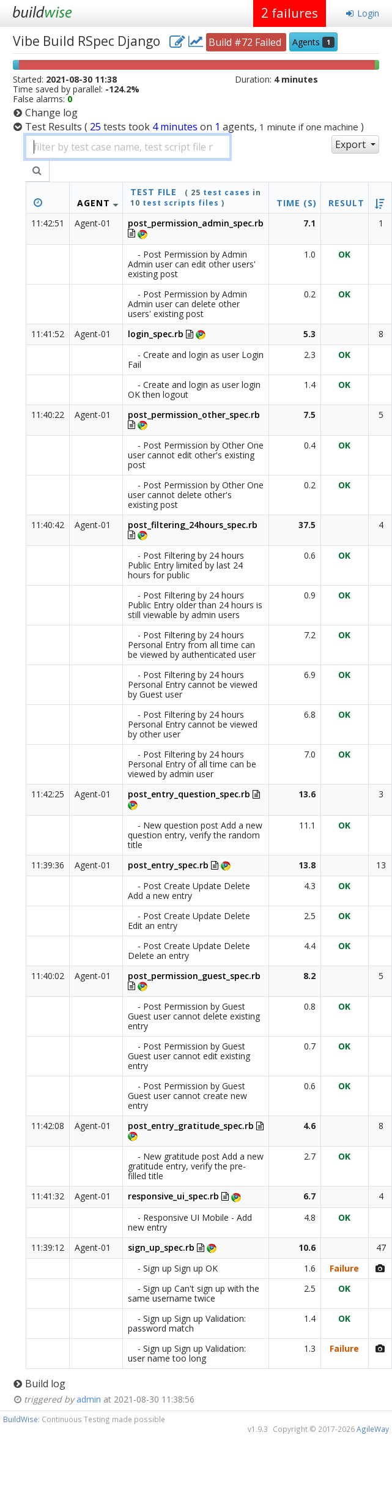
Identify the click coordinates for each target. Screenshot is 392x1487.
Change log (51, 112)
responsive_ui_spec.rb (173, 1196)
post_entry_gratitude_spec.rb (191, 1125)
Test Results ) (194, 127)
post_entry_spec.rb (168, 865)
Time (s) (296, 203)
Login (362, 13)
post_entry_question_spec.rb (189, 794)
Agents (313, 42)
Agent (93, 203)
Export (351, 144)
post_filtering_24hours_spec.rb (192, 525)
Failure (344, 1268)
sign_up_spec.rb (161, 1247)
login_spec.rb (155, 334)
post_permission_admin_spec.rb (196, 223)
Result (346, 203)
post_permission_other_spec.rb (194, 414)
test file (153, 192)
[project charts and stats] (195, 41)
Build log (45, 1383)
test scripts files (180, 203)
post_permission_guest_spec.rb (194, 976)
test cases (226, 192)
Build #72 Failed (246, 42)
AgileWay (373, 1429)
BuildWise (20, 1419)
